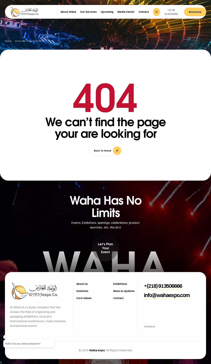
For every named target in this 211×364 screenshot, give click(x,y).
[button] (167, 12)
